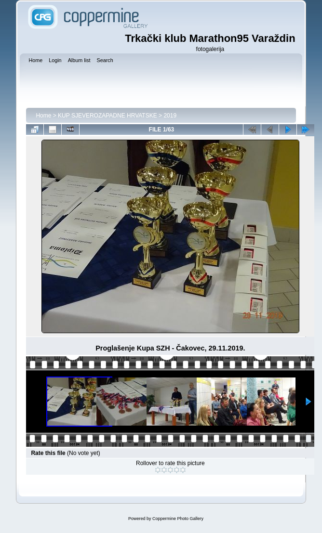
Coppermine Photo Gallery (177, 518)
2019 (169, 115)
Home (43, 115)
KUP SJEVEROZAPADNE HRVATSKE (107, 115)
